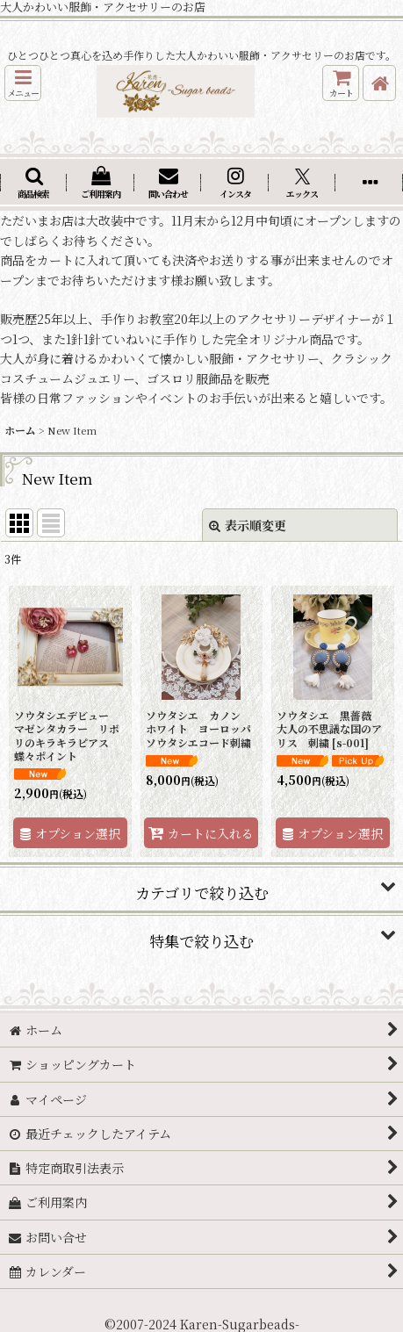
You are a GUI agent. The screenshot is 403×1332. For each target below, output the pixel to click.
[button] (22, 83)
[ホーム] (379, 83)
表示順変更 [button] (247, 525)
